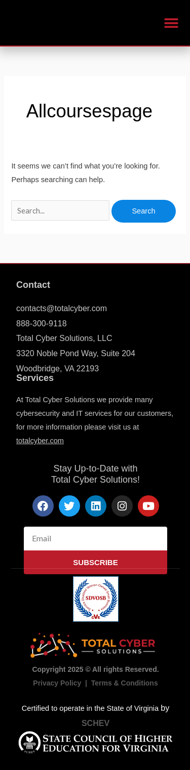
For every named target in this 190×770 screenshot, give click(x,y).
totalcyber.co (37, 441)
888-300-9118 (41, 323)
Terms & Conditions (124, 683)
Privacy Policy (57, 683)
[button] (171, 23)
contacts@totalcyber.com (61, 308)
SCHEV (95, 723)
